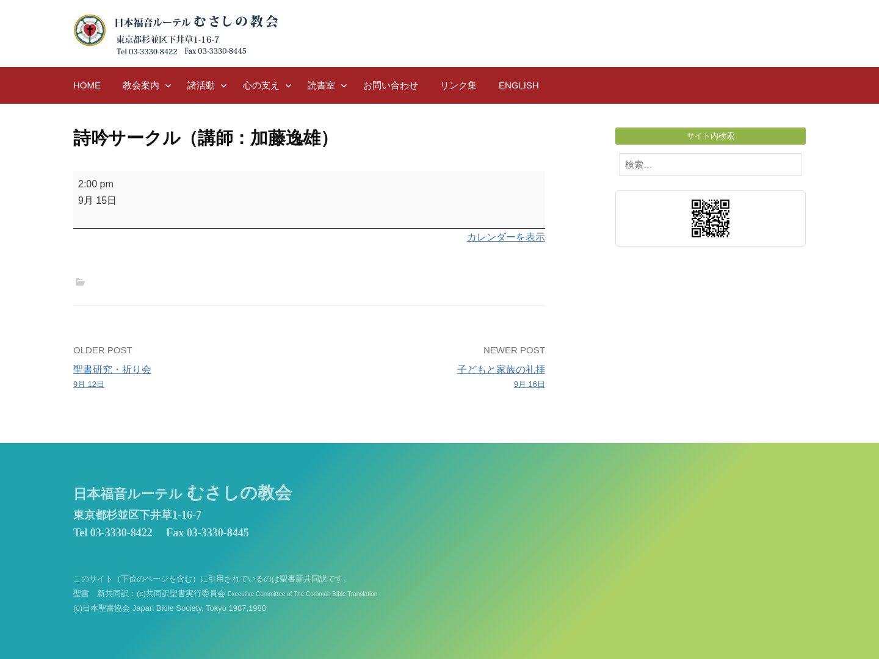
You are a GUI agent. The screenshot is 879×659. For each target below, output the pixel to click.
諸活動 (201, 85)
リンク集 (458, 85)
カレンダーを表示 (506, 237)
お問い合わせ (390, 85)
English (519, 85)
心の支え (261, 85)
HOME (87, 85)
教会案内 (141, 85)
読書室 (321, 85)
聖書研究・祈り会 (186, 377)
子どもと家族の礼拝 (432, 377)
